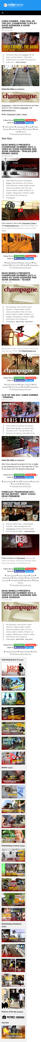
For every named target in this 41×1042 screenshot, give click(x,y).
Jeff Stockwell (16, 580)
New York (35, 481)
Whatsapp (20, 120)
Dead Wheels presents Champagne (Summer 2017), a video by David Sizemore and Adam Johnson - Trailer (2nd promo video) (19, 149)
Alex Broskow (32, 578)
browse (20, 1012)
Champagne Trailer (14, 114)
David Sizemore (17, 129)
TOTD (23, 132)
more (21, 660)
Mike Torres (26, 484)
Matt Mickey (27, 580)
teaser (9, 183)
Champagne (6, 105)
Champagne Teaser (29, 223)
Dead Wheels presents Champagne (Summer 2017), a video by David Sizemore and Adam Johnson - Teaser (19, 276)
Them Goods (11, 575)
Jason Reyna (29, 531)
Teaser (24, 114)
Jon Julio (5, 580)
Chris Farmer (21, 62)
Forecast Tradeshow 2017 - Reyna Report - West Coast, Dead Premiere (19, 494)
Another (25, 55)
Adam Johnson (25, 263)
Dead (30, 127)
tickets (4, 230)
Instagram (31, 120)
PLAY (18, 428)
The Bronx (29, 129)
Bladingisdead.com (9, 110)
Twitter (30, 123)
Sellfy (36, 464)
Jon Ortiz (16, 484)
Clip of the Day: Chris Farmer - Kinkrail (20, 396)
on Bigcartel (23, 108)
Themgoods (20, 558)
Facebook (20, 123)
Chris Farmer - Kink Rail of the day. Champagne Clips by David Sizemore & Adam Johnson (19, 24)
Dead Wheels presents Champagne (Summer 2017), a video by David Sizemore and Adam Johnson (19, 594)
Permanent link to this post (21, 134)
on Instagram (13, 89)
